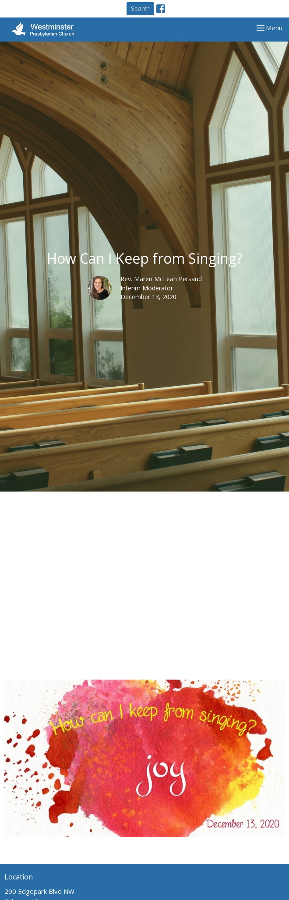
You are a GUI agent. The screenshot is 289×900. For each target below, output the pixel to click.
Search (140, 8)
